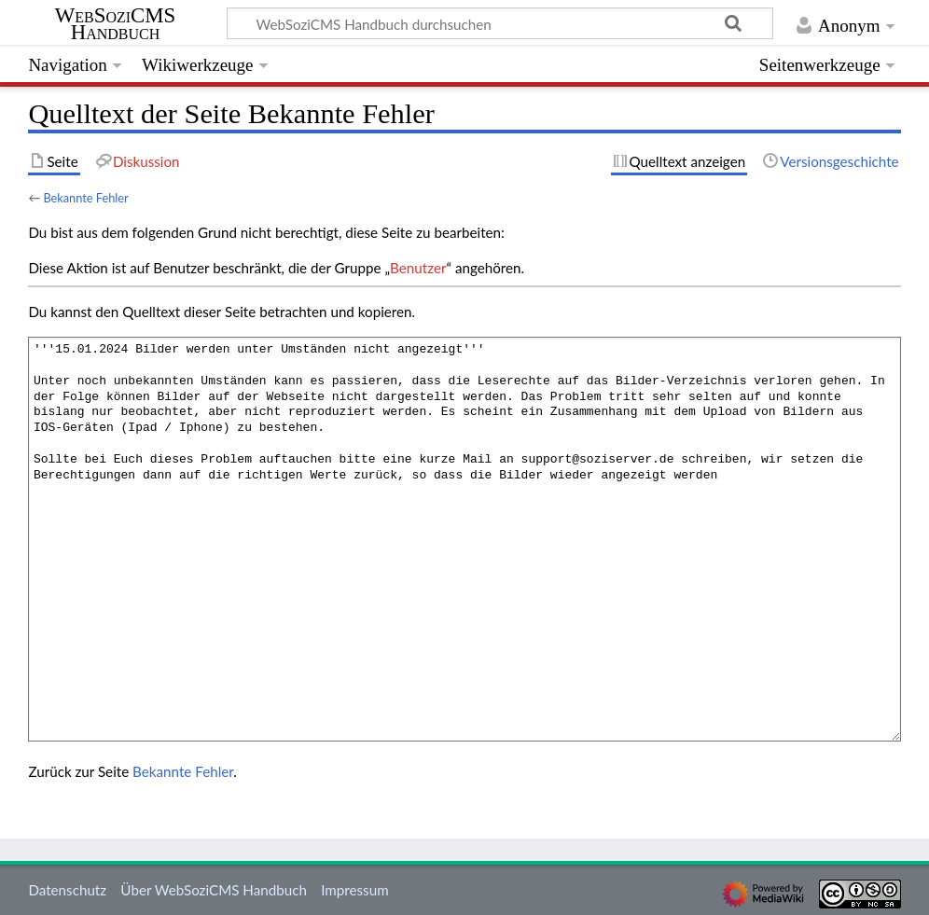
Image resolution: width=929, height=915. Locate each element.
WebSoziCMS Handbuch (115, 24)
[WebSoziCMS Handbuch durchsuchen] (500, 23)
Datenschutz (67, 889)
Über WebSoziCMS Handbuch (213, 889)
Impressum (355, 889)
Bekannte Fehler (85, 197)
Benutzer (418, 267)
